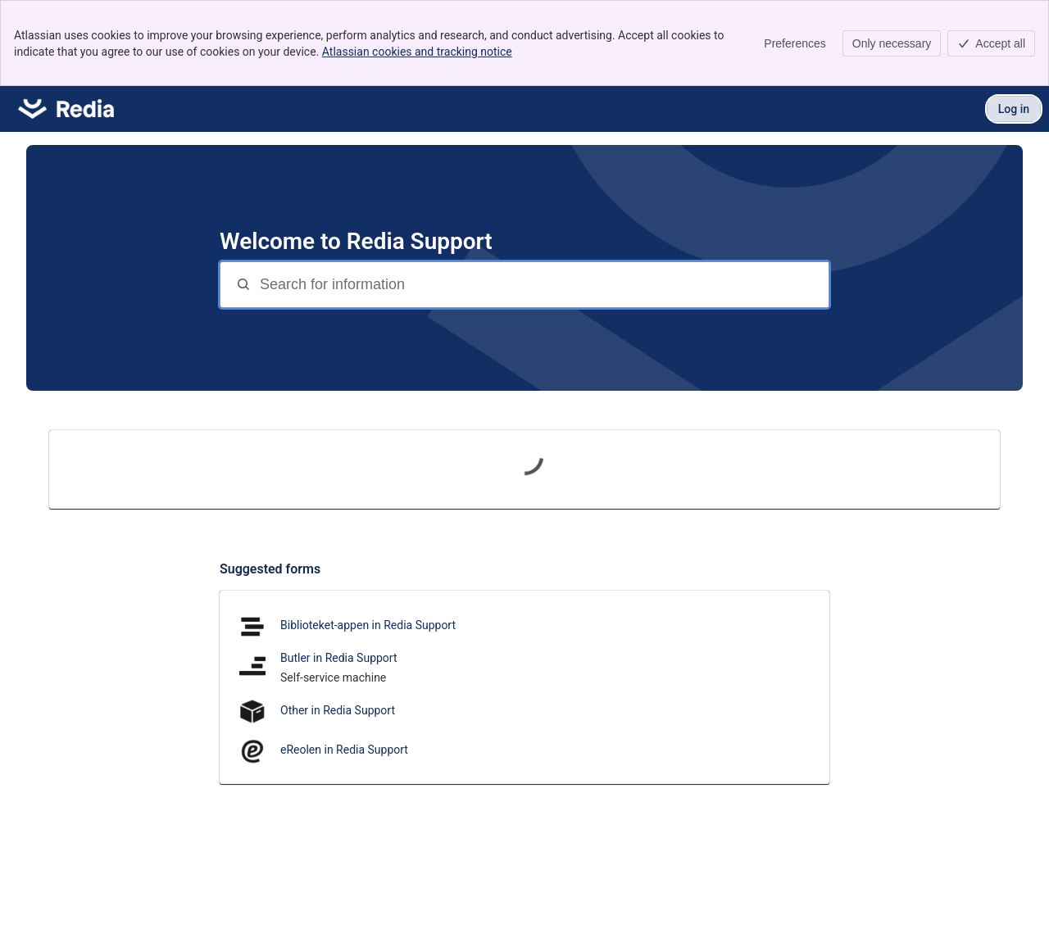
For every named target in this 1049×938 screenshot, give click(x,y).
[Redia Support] (66, 109)
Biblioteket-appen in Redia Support (368, 625)
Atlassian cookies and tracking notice (417, 51)
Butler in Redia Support (338, 657)
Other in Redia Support (337, 710)
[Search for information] (543, 284)
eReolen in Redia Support (344, 749)
